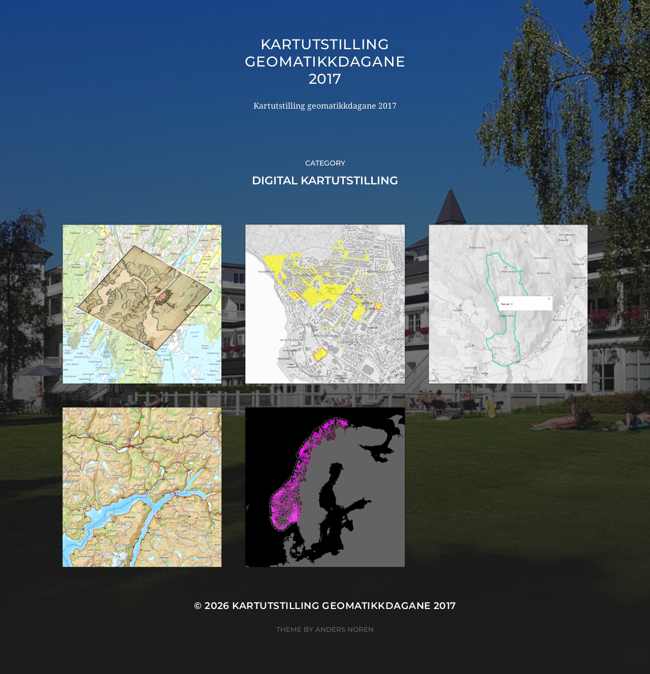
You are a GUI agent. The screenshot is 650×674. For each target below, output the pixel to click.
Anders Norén (344, 629)
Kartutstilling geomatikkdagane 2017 (325, 61)
